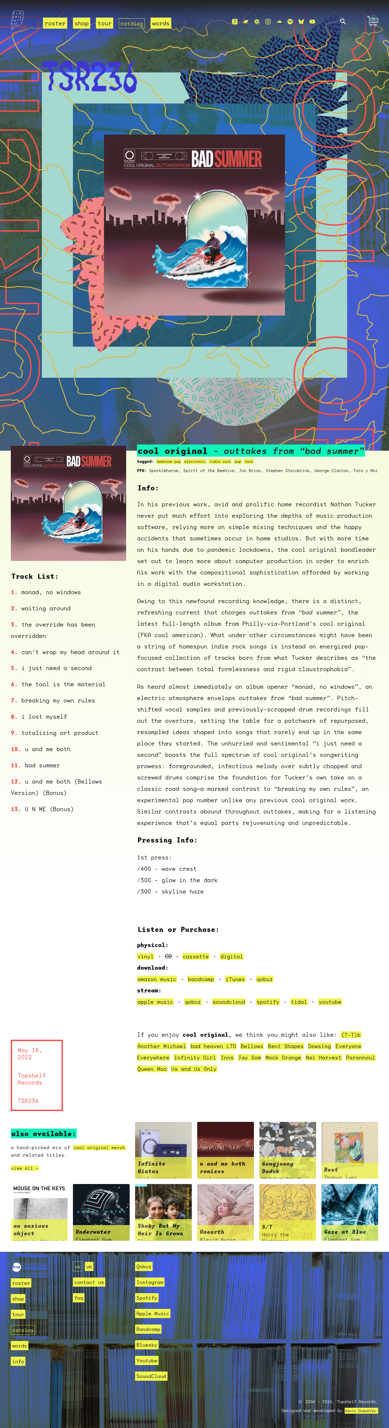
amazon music (159, 979)
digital (236, 956)
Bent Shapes (297, 1046)
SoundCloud (154, 1376)
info (19, 1361)
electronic (199, 461)
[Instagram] (268, 22)
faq (79, 1297)
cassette (198, 956)
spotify (276, 1002)
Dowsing (333, 1046)
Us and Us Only (234, 1069)
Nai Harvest (337, 1057)
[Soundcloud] (279, 22)
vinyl (146, 956)
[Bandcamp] (246, 22)
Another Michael (164, 1046)
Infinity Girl (200, 1057)
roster (55, 23)
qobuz (272, 979)
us (78, 1266)
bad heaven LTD (219, 1046)
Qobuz (145, 1266)
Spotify (148, 1297)
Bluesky (148, 1344)
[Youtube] (312, 22)
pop (246, 461)
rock (258, 461)
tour (105, 23)
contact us (91, 1282)
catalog (132, 23)
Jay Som (258, 1057)
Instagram (152, 1282)
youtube (341, 1002)
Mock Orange (294, 1057)
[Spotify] (290, 22)
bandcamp (205, 979)
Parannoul (153, 1069)
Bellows (261, 1046)
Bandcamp (150, 1329)
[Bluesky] (301, 22)
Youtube (148, 1360)
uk (90, 1266)
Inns (234, 1057)
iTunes (241, 979)
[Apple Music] (235, 22)
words (163, 23)
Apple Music (155, 1313)
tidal (308, 1002)
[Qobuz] (257, 22)
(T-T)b (351, 1035)
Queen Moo (189, 1069)
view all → (26, 1168)
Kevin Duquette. (359, 1410)
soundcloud (234, 1002)
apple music (157, 1002)
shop (82, 23)
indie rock (227, 461)
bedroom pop (170, 461)
